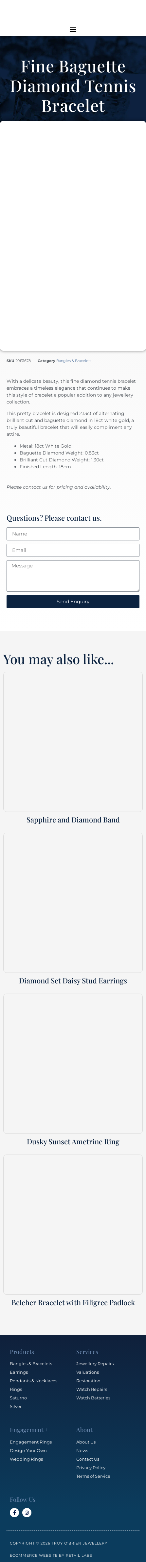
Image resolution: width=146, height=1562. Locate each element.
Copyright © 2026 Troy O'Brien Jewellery (58, 1539)
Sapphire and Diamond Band (73, 815)
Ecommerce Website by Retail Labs (51, 1551)
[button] (73, 29)
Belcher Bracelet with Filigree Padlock (73, 1298)
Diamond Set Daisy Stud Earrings (73, 976)
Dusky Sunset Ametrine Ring (73, 1137)
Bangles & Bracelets (73, 356)
